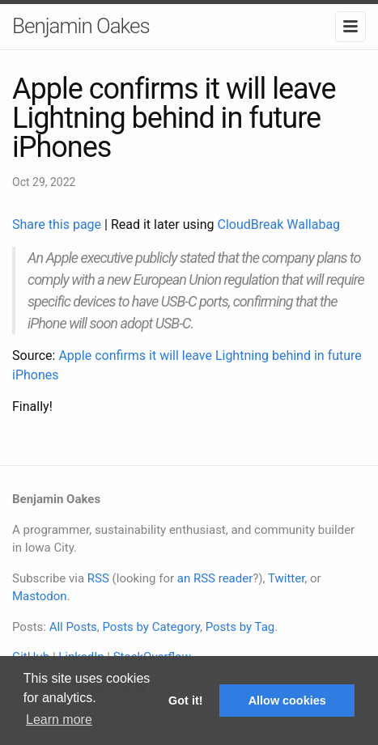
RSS (98, 578)
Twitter (286, 578)
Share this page (58, 224)
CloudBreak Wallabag (279, 224)
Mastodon (39, 596)
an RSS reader (215, 578)
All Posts (73, 627)
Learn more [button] (59, 719)
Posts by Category (150, 627)
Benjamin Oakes (81, 26)
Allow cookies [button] (287, 700)
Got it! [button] (185, 700)
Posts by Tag (240, 627)
